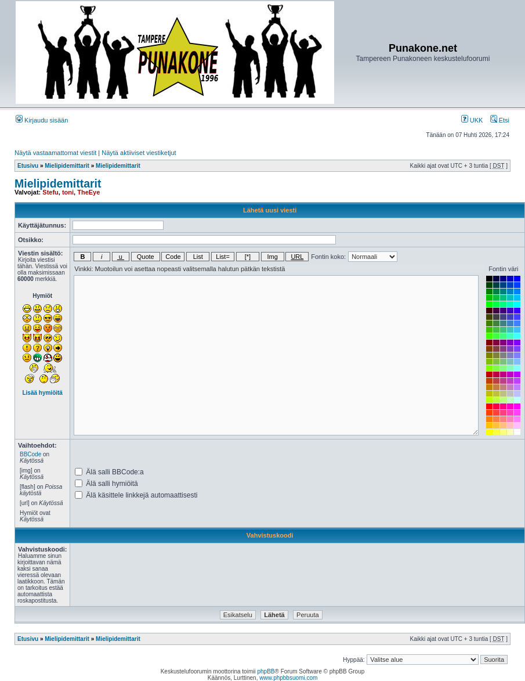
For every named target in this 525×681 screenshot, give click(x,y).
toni (68, 192)
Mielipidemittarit (67, 166)
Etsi (499, 120)
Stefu (50, 192)
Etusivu (27, 166)
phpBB (265, 671)
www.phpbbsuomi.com (288, 678)
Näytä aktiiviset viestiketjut (139, 152)
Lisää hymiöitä (42, 393)
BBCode (30, 454)
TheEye (88, 192)
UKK (472, 120)
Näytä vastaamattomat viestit (55, 152)
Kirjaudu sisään (42, 120)
